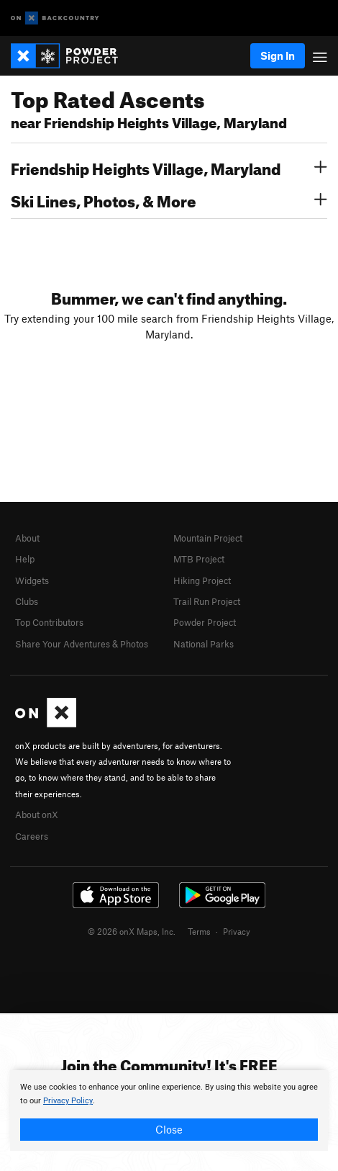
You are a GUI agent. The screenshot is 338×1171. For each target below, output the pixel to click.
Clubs (26, 601)
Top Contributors (49, 622)
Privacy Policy (68, 1100)
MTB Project (198, 559)
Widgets (32, 580)
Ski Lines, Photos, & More (169, 199)
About (27, 538)
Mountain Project (207, 538)
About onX (36, 814)
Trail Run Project (206, 601)
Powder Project (204, 622)
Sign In (277, 55)
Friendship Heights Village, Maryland (169, 167)
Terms (199, 931)
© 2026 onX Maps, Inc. (131, 931)
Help (25, 559)
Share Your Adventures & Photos (81, 644)
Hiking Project (202, 580)
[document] (169, 1110)
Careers (31, 836)
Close (169, 1129)
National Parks (203, 644)
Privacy (236, 931)
